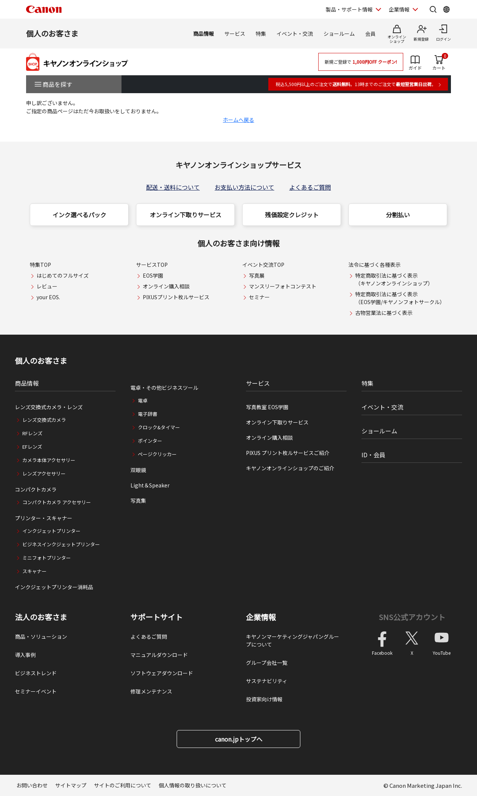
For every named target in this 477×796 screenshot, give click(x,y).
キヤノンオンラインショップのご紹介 (290, 468)
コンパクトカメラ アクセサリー (56, 502)
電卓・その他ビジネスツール (164, 387)
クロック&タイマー (159, 427)
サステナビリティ (266, 681)
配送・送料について (173, 187)
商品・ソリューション (41, 636)
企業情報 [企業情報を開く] (399, 9)
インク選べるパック (79, 214)
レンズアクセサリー (44, 473)
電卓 (143, 400)
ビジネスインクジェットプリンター (61, 544)
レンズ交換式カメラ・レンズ (49, 407)
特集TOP (40, 264)
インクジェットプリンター (51, 530)
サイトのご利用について (122, 785)
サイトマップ (70, 785)
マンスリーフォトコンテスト (282, 286)
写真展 (257, 275)
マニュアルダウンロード (159, 654)
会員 (370, 33)
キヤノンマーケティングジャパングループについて (292, 640)
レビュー (47, 286)
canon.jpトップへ (238, 739)
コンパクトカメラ (36, 489)
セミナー (259, 297)
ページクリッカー (157, 454)
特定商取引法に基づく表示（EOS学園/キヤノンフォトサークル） (400, 298)
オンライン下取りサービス (185, 214)
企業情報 (261, 617)
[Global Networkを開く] (446, 9)
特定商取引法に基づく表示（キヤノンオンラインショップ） (394, 279)
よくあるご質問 (310, 187)
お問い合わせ (32, 785)
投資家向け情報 (264, 699)
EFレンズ (32, 446)
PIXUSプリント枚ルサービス (176, 297)
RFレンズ (32, 433)
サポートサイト (156, 617)
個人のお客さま (52, 33)
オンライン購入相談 (166, 286)
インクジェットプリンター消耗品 (54, 587)
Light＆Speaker (150, 485)
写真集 (138, 500)
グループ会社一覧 (266, 662)
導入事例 (25, 654)
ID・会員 (373, 454)
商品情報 (203, 33)
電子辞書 (147, 413)
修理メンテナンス (151, 691)
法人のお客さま (41, 617)
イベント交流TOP (263, 264)
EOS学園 (153, 275)
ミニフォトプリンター (46, 557)
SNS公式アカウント (412, 617)
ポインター (150, 440)
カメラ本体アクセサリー (48, 460)
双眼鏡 (138, 470)
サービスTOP (152, 264)
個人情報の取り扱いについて (193, 785)
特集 (261, 33)
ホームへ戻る (238, 119)
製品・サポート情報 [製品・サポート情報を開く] (349, 9)
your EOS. (48, 297)
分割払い (398, 214)
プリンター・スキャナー (43, 518)
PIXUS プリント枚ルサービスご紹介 (287, 453)
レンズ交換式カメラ (44, 419)
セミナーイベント (36, 691)
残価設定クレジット (292, 214)
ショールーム (339, 33)
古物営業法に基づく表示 (384, 312)
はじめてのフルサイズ (63, 275)
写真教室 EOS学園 (267, 407)
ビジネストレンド (36, 673)
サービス (234, 33)
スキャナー (34, 571)
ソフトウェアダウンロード (161, 673)
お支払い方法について (244, 187)
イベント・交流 (295, 33)
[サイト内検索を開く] (433, 9)
